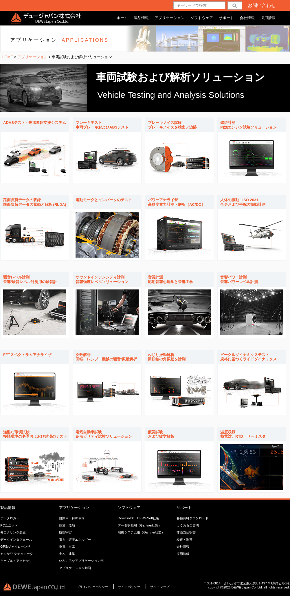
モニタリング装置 (13, 532)
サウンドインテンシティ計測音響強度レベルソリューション (102, 279)
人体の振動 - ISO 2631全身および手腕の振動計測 (242, 202)
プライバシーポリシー (92, 586)
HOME (7, 57)
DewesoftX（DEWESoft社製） (140, 518)
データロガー (9, 518)
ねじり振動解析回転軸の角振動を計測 (167, 357)
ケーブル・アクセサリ (16, 560)
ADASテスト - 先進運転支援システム (34, 122)
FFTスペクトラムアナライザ (27, 355)
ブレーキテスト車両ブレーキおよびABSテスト (102, 124)
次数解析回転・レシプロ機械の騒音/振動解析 (106, 357)
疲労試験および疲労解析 (161, 434)
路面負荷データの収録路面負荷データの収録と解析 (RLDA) (34, 202)
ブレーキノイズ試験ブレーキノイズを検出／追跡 (172, 124)
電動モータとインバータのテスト (104, 200)
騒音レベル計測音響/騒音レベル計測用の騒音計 (30, 279)
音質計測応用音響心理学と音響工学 (170, 279)
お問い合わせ (262, 5)
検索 (234, 5)
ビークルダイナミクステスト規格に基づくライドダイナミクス (248, 357)
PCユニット (9, 525)
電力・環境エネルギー (75, 539)
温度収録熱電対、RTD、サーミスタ (243, 434)
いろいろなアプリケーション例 (81, 560)
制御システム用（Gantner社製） (141, 532)
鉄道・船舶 (67, 525)
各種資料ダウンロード (192, 518)
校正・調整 (184, 539)
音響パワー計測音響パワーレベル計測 (239, 279)
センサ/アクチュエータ (16, 553)
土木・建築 (67, 553)
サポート (226, 18)
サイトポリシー (129, 586)
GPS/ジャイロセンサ (15, 546)
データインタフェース (16, 539)
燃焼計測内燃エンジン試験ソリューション (248, 124)
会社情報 (247, 18)
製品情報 (141, 18)
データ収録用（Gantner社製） (139, 525)
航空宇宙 (65, 532)
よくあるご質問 (188, 525)
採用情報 (268, 18)
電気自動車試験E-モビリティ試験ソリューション (104, 434)
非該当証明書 (186, 532)
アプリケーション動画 (75, 568)
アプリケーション (170, 18)
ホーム (122, 18)
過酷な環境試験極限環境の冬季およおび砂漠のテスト (35, 434)
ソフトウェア (201, 18)
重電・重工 (67, 546)
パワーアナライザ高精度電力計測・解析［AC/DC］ (176, 202)
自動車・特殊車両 (72, 518)
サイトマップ (159, 586)
